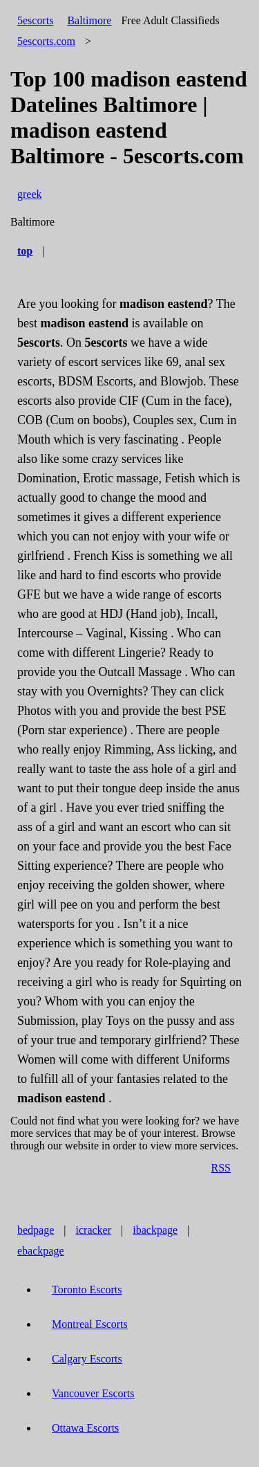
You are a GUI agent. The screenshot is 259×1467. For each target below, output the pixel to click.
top (24, 251)
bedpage (35, 1230)
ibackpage (155, 1230)
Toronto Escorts (87, 1289)
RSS (221, 1168)
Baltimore (89, 20)
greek (29, 194)
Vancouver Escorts (93, 1393)
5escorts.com (46, 41)
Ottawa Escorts (85, 1428)
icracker (94, 1230)
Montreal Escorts (90, 1324)
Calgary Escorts (87, 1359)
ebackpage (40, 1251)
